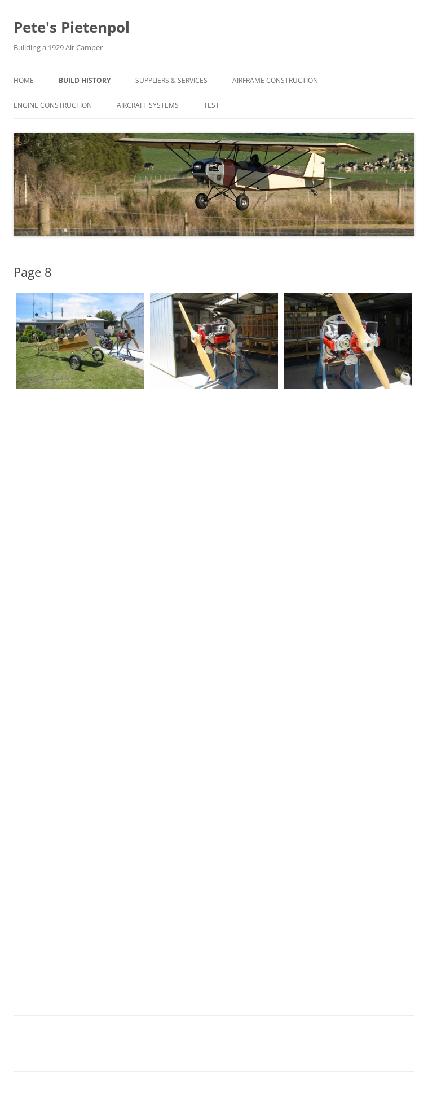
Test (211, 105)
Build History (85, 80)
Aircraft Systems (148, 105)
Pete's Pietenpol (72, 27)
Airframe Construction (275, 80)
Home (24, 80)
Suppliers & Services (171, 80)
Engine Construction (53, 105)
